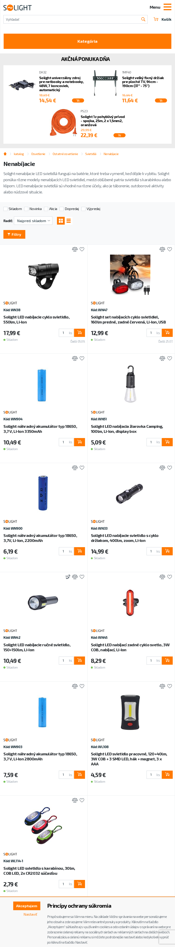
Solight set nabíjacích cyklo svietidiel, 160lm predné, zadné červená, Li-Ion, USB (128, 319)
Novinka (35, 208)
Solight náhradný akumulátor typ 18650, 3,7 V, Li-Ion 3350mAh (40, 429)
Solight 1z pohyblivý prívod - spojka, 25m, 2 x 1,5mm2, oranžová (103, 120)
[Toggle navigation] (167, 7)
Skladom (15, 208)
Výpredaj (93, 208)
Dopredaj (72, 208)
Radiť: (8, 220)
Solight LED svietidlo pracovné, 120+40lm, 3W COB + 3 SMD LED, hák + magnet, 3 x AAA (129, 758)
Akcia (53, 208)
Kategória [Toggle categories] (87, 41)
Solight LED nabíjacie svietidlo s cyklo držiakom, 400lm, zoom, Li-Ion (125, 538)
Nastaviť (30, 914)
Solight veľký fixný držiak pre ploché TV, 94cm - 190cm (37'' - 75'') (143, 81)
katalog (19, 154)
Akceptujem (26, 906)
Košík (162, 19)
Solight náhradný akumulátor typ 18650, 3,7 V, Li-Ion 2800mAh (40, 756)
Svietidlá (90, 154)
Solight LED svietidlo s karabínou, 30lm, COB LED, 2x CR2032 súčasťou (39, 871)
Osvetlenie (38, 154)
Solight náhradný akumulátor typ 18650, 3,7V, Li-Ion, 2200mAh (40, 538)
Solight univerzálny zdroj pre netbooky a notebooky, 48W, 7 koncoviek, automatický (61, 83)
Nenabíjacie (111, 154)
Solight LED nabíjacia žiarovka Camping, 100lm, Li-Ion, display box (127, 429)
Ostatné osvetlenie (65, 154)
